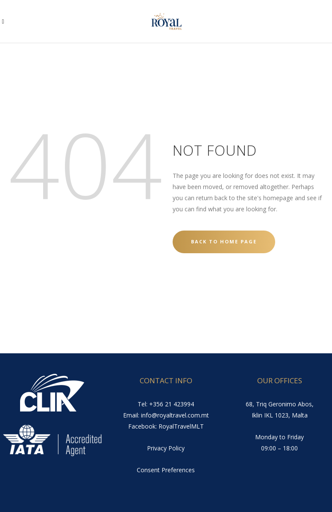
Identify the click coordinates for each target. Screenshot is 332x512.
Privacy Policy (166, 448)
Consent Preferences (166, 470)
